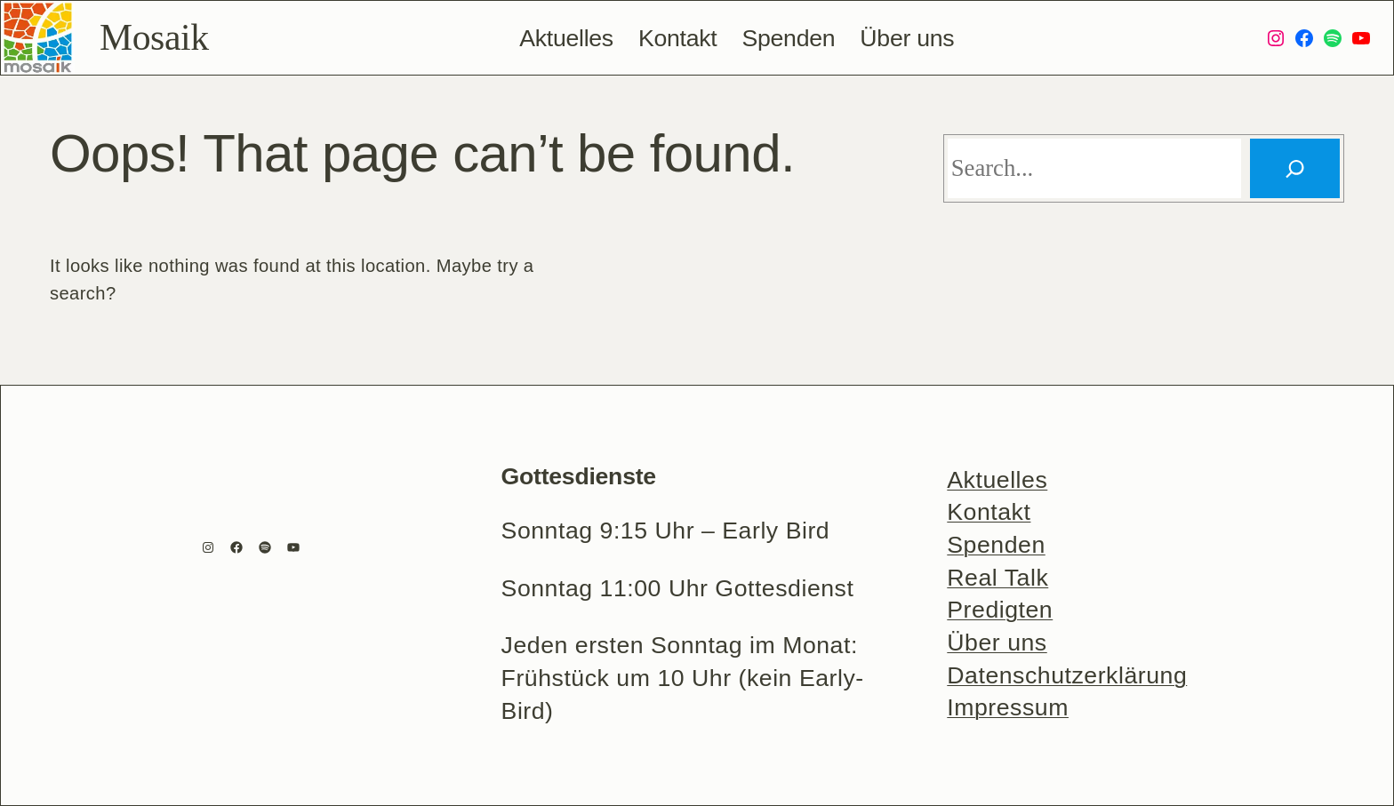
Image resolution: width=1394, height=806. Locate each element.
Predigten (1000, 609)
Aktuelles (997, 480)
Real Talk (997, 577)
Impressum (1008, 707)
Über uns (996, 642)
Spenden (996, 544)
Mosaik (154, 37)
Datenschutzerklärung (1067, 675)
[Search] (1295, 168)
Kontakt (988, 512)
